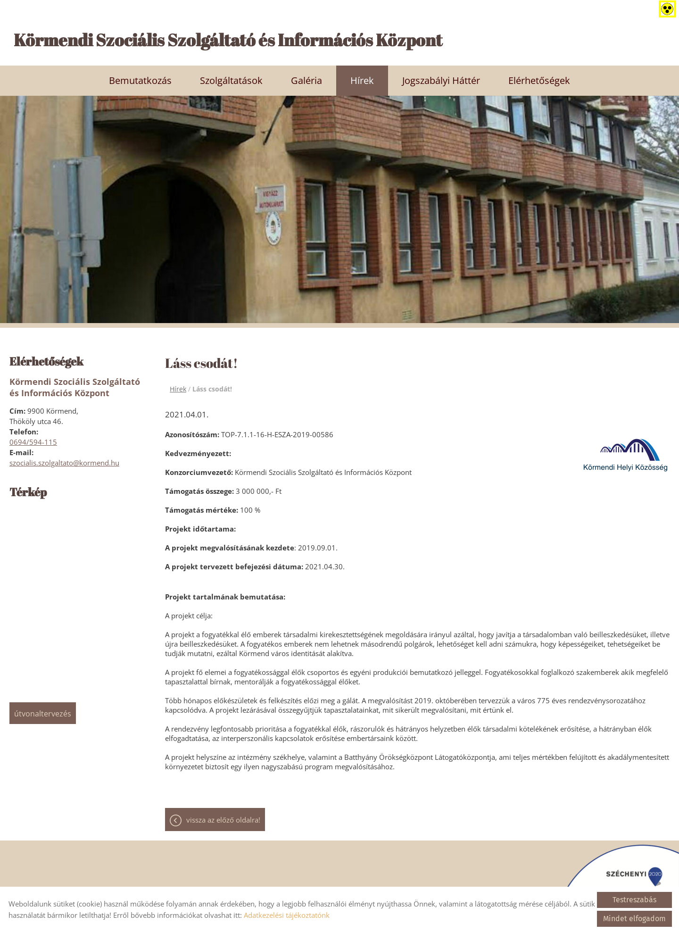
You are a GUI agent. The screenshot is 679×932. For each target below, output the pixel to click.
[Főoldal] (344, 42)
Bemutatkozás (140, 80)
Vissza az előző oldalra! (223, 819)
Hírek (362, 80)
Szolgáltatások (231, 80)
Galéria (306, 80)
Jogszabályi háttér (441, 80)
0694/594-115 (33, 441)
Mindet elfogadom (634, 918)
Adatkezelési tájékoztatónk (287, 915)
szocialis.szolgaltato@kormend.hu (64, 462)
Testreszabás (634, 899)
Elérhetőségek (539, 80)
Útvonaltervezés (42, 713)
